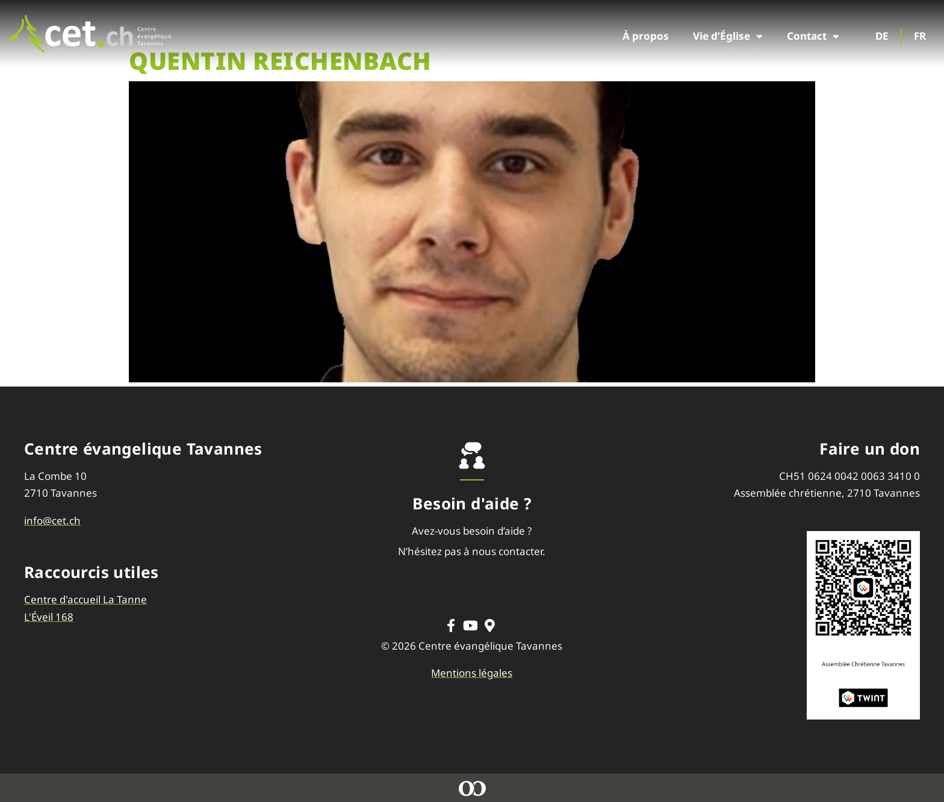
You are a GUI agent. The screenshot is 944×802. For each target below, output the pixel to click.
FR (920, 36)
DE (882, 36)
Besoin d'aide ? (471, 503)
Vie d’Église (728, 36)
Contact (813, 36)
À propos (646, 36)
